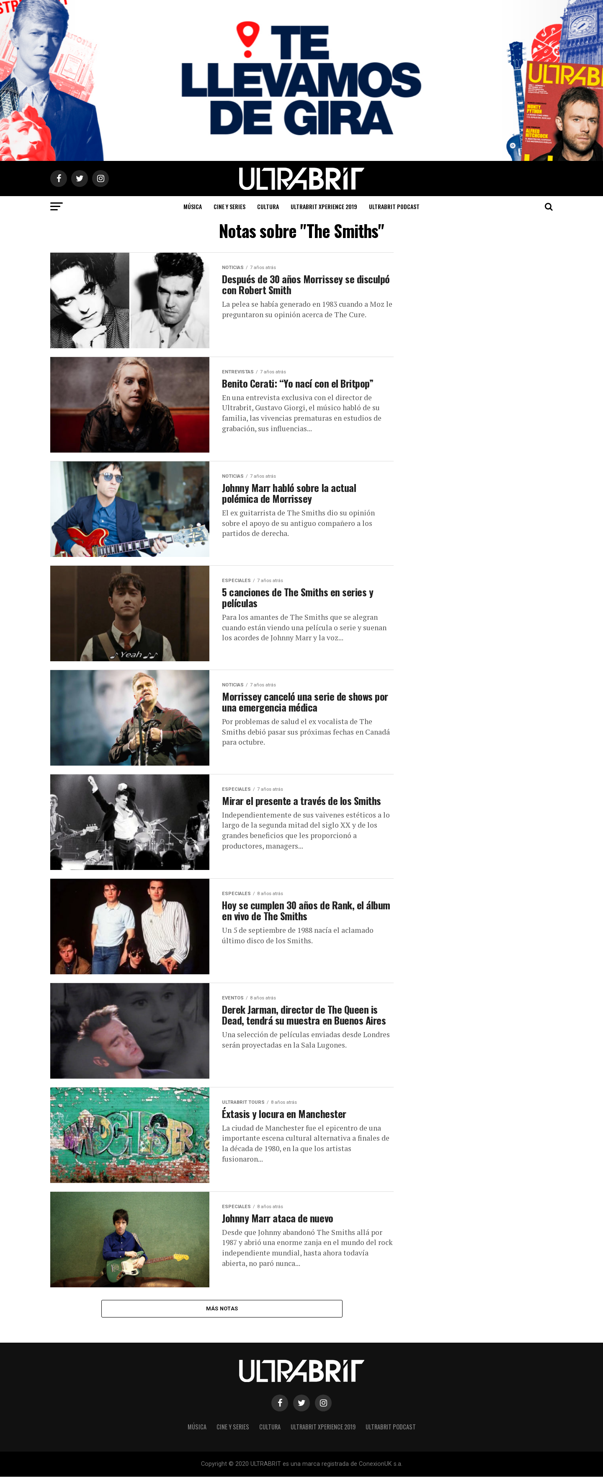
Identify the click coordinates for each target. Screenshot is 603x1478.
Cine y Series (229, 206)
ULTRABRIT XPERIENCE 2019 (324, 206)
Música (192, 206)
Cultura (268, 206)
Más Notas (222, 1309)
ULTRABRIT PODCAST (394, 206)
